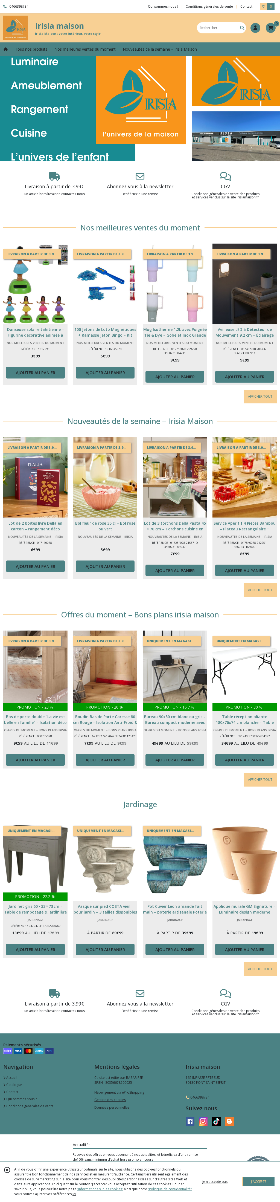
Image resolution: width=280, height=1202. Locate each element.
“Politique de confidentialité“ (170, 1189)
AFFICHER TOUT (260, 396)
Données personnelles (111, 1107)
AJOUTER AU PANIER (35, 372)
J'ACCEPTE (258, 1181)
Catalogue (12, 1084)
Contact (246, 6)
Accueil (10, 1077)
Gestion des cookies (110, 1099)
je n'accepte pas (215, 1181)
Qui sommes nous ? (20, 1099)
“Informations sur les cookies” (100, 1189)
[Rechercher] (242, 27)
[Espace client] (255, 28)
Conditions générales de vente (28, 1106)
